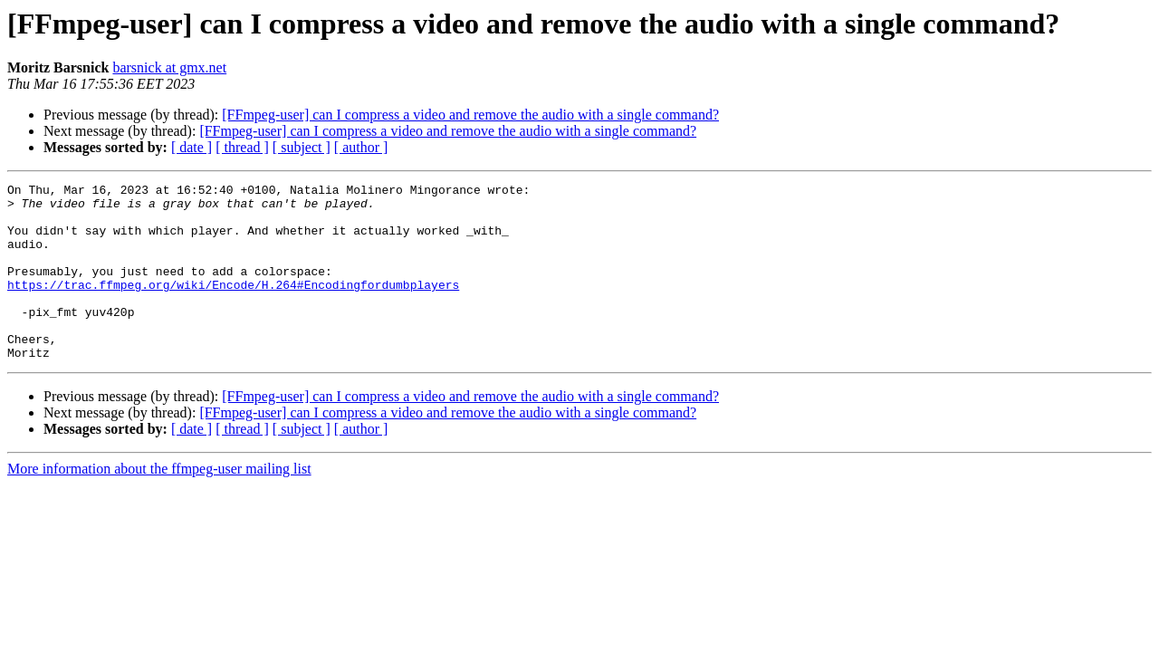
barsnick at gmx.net (169, 67)
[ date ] (191, 147)
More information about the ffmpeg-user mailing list (159, 504)
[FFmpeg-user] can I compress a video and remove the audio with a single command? (470, 114)
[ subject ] (301, 147)
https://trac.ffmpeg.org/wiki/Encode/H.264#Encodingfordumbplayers (233, 306)
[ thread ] (242, 147)
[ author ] (361, 147)
